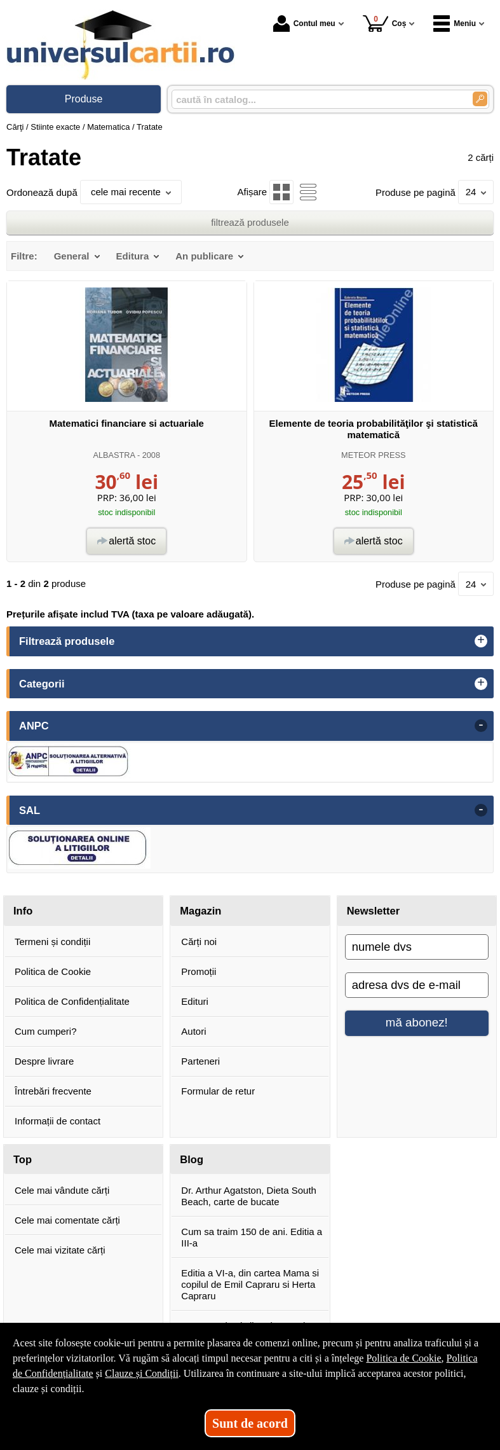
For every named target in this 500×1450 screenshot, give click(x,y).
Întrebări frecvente (53, 1091)
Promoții (198, 971)
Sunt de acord (250, 1423)
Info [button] (22, 910)
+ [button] (481, 641)
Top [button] (22, 1159)
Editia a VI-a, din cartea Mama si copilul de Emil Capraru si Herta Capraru (250, 1284)
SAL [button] (29, 810)
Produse (84, 98)
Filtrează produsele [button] (66, 641)
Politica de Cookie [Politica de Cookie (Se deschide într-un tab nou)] (403, 1358)
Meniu (454, 23)
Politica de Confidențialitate (72, 1001)
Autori (193, 1031)
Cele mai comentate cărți (67, 1220)
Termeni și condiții (52, 941)
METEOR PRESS (373, 455)
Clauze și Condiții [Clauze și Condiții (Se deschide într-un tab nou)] (142, 1373)
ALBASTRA (114, 455)
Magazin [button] (200, 910)
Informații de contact (57, 1120)
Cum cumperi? (46, 1031)
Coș (385, 23)
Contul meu (304, 23)
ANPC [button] (34, 725)
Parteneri (200, 1061)
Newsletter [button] (373, 910)
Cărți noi (199, 941)
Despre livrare (44, 1061)
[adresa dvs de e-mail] (417, 985)
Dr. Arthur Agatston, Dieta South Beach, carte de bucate (248, 1196)
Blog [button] (191, 1159)
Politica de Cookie (53, 971)
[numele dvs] (417, 947)
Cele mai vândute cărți (62, 1190)
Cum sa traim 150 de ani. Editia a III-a (251, 1237)
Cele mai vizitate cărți (60, 1250)
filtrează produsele (250, 222)
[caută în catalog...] (317, 99)
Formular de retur (218, 1091)
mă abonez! (417, 1022)
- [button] (481, 725)
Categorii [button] (42, 683)
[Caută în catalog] (480, 99)
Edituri (194, 1001)
